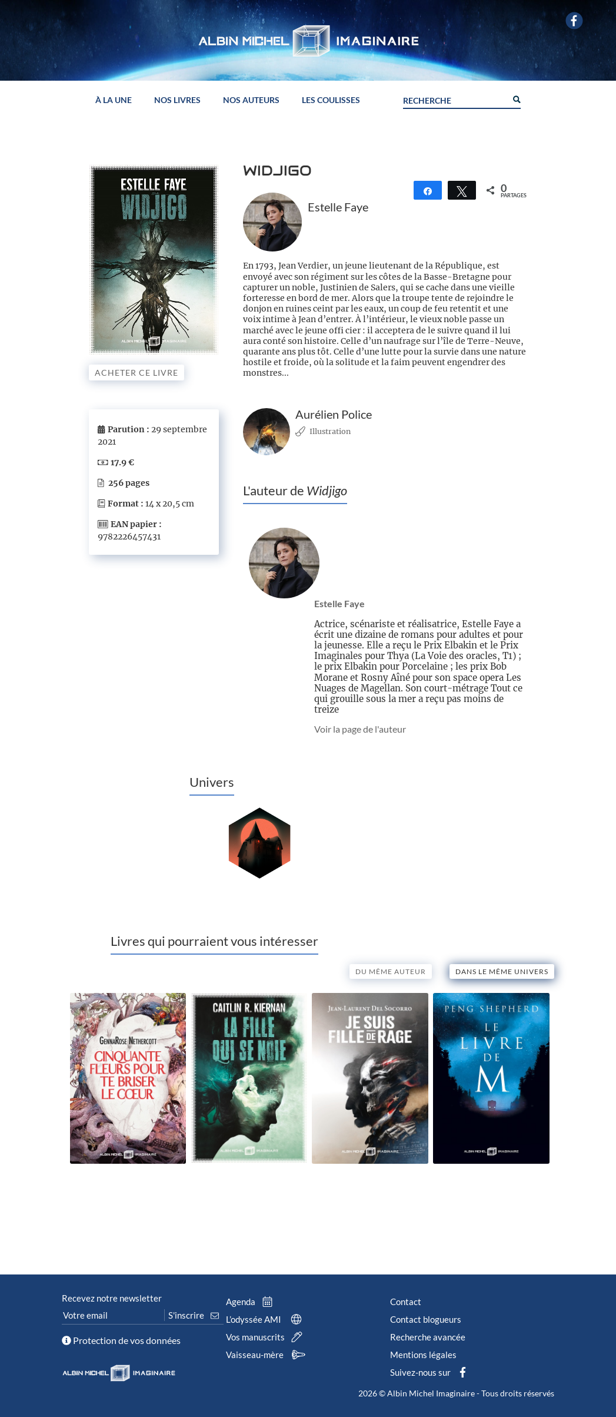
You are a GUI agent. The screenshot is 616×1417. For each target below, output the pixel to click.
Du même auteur (390, 971)
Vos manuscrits (266, 1337)
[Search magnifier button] (516, 96)
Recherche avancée (427, 1337)
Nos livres (177, 98)
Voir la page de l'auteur (360, 728)
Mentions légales (423, 1354)
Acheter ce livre (136, 373)
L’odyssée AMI (266, 1319)
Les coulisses (331, 98)
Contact (405, 1301)
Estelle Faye (339, 603)
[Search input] (455, 97)
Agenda (252, 1301)
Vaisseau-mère (267, 1354)
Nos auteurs (251, 98)
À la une (113, 98)
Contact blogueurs (425, 1319)
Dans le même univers (501, 971)
